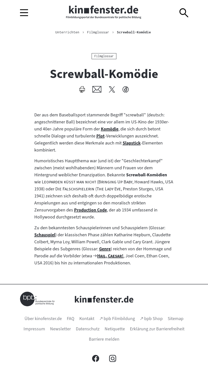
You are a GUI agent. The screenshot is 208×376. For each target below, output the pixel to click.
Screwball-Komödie (134, 32)
